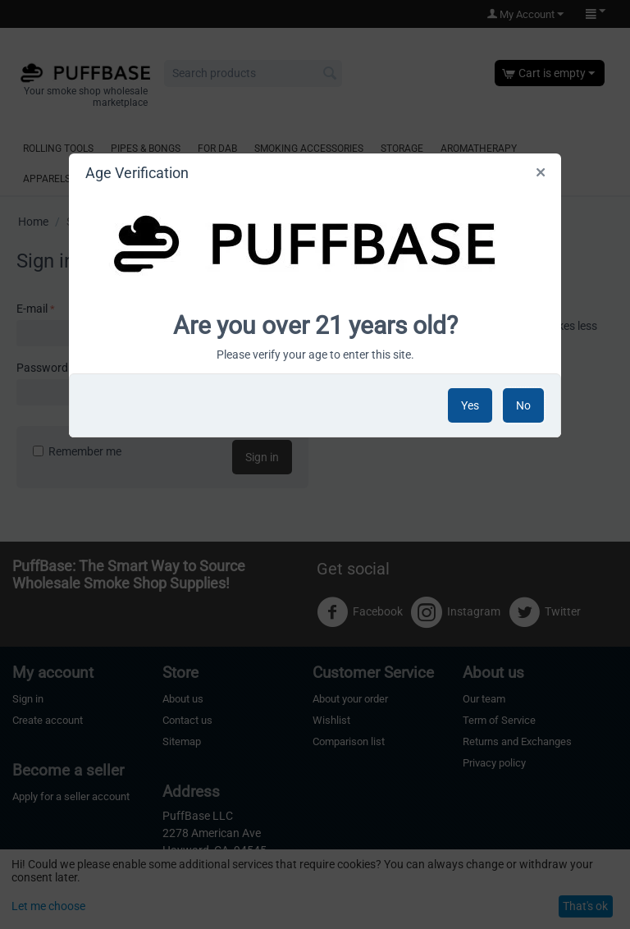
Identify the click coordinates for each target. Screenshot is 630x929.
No (523, 405)
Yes (470, 405)
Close (540, 175)
